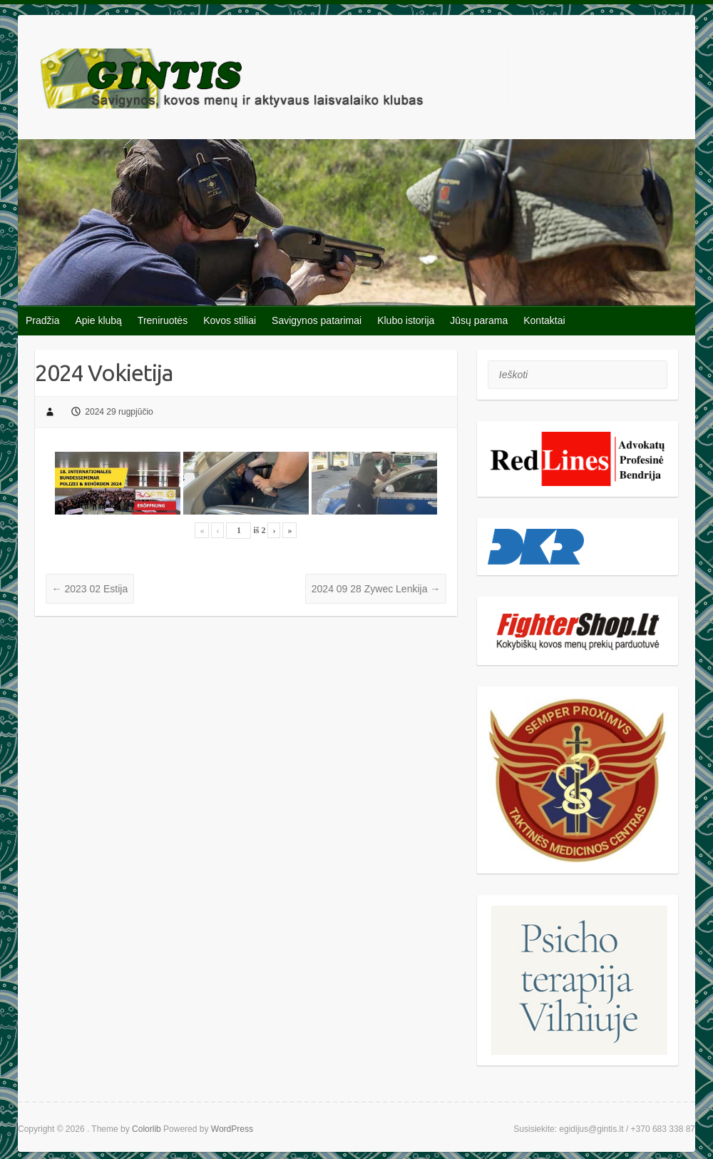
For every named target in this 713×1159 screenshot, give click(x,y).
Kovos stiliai (229, 320)
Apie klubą (98, 320)
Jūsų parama (479, 320)
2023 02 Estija (90, 588)
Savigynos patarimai (316, 320)
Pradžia (42, 320)
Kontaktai (544, 320)
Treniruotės (163, 320)
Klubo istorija (405, 320)
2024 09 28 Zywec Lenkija (376, 588)
